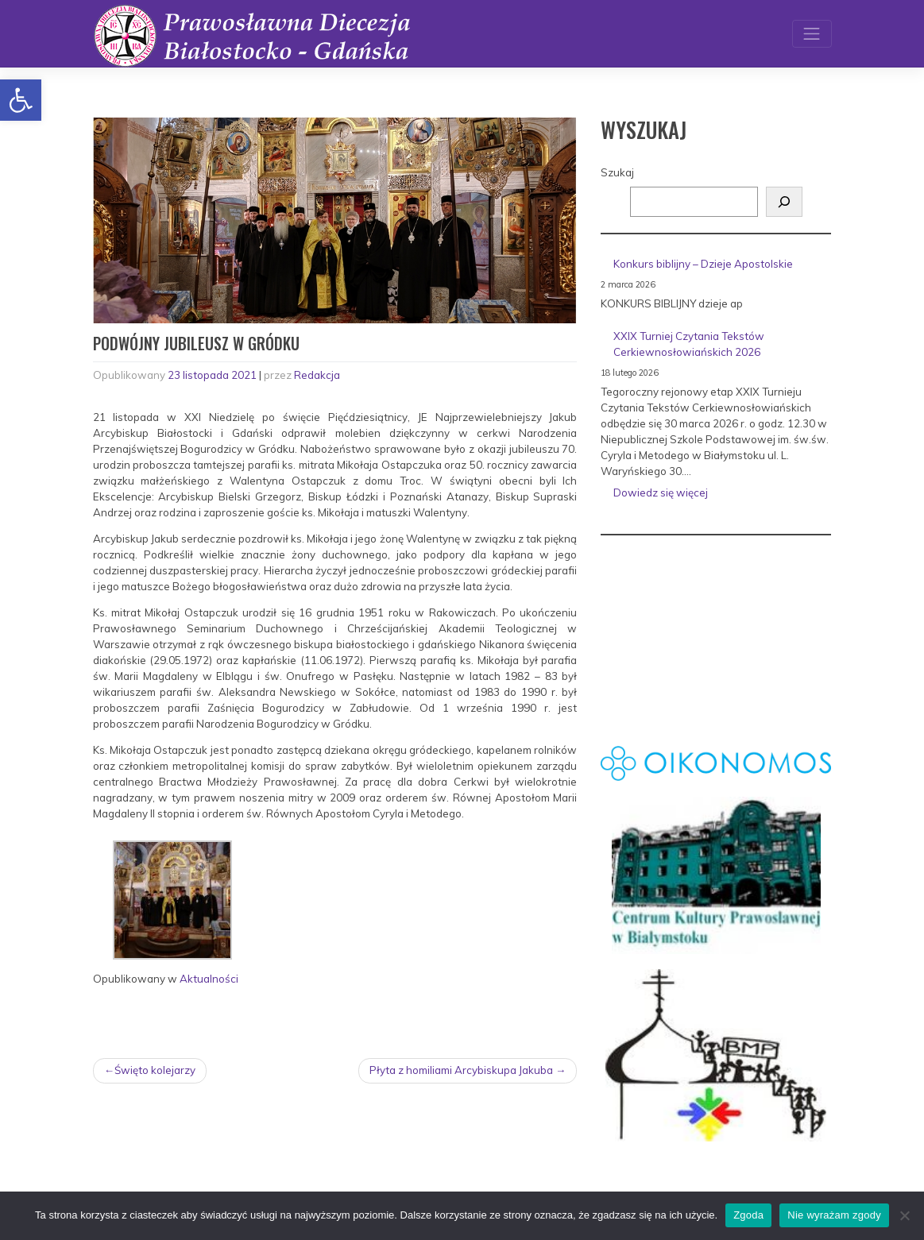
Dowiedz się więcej (719, 496)
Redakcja (317, 375)
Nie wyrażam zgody (834, 1215)
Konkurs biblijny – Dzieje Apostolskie (703, 263)
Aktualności (209, 978)
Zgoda (748, 1215)
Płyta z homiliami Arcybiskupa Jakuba (461, 1070)
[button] (20, 100)
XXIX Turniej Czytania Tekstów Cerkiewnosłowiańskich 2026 (688, 344)
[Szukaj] (784, 202)
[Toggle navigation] (812, 34)
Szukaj (617, 172)
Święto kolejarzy (154, 1070)
